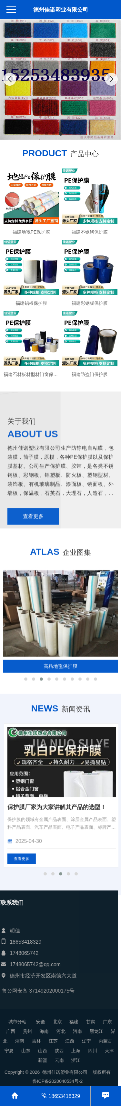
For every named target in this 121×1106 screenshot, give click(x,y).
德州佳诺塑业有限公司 (60, 10)
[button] (46, 133)
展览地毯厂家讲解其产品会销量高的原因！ (60, 921)
